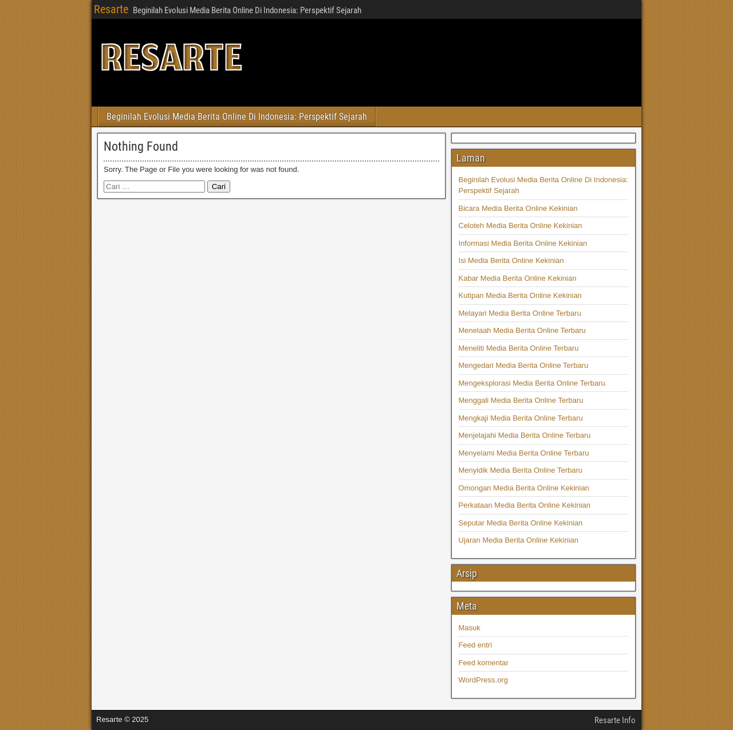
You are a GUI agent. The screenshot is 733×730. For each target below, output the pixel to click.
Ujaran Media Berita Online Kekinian (519, 540)
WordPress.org (483, 680)
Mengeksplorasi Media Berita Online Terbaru (532, 383)
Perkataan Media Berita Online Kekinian (525, 505)
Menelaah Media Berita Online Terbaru (522, 330)
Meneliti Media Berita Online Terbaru (519, 348)
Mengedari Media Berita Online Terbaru (524, 365)
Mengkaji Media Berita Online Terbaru (521, 418)
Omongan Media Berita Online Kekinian (524, 488)
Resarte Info (615, 720)
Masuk (469, 627)
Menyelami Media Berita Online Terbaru (524, 453)
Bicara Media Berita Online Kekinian (518, 208)
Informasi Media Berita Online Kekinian (523, 243)
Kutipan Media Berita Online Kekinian (520, 295)
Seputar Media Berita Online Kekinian (521, 523)
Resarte (111, 9)
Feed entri (475, 645)
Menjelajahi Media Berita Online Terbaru (525, 435)
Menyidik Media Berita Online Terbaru (521, 470)
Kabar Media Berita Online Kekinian (518, 278)
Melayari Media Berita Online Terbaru (520, 313)
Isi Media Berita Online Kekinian (511, 260)
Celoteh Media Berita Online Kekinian (520, 225)
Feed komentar (484, 662)
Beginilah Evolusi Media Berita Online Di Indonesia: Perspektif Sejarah (237, 116)
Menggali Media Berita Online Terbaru (521, 400)
